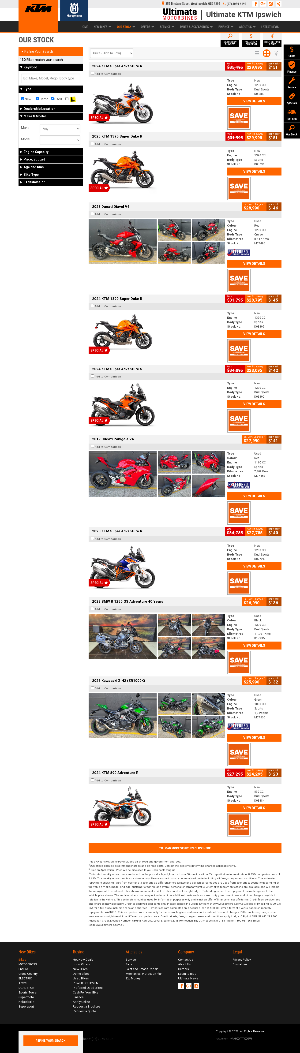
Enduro (23, 969)
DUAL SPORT (27, 988)
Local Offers (81, 964)
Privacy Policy (242, 960)
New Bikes (102, 27)
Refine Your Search (37, 51)
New (26, 99)
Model (25, 139)
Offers (147, 27)
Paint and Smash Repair (142, 969)
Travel (23, 983)
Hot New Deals (83, 960)
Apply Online (81, 1002)
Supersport (26, 1006)
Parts (129, 964)
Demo (42, 99)
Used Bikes (81, 978)
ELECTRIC (25, 978)
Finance (225, 27)
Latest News (270, 27)
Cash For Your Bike (85, 992)
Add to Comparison (108, 73)
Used (56, 99)
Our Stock (126, 27)
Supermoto (26, 997)
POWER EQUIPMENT (86, 983)
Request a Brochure (86, 1006)
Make (25, 128)
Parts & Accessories (196, 27)
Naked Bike (26, 1002)
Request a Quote (84, 1011)
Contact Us (185, 960)
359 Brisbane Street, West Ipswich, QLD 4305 (191, 3)
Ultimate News (188, 978)
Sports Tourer (28, 992)
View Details (254, 101)
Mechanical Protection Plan (144, 974)
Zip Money (133, 978)
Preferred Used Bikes (88, 988)
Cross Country (28, 974)
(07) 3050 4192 (236, 4)
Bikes (22, 960)
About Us (247, 27)
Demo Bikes (81, 974)
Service (167, 27)
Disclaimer (240, 964)
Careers (183, 969)
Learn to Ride (187, 974)
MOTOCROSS (28, 964)
